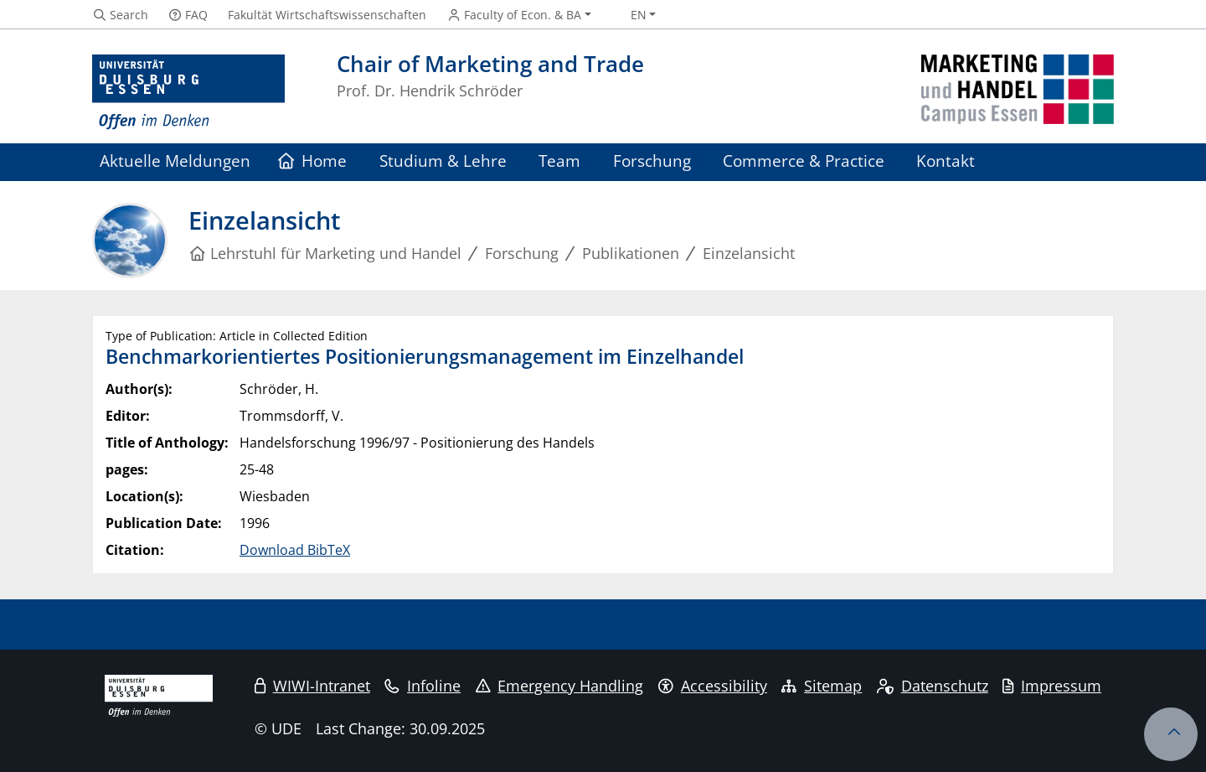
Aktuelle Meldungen (175, 160)
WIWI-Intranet (312, 686)
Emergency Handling (560, 686)
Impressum (1051, 686)
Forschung (652, 160)
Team (559, 160)
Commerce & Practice (803, 160)
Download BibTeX (295, 550)
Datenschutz (932, 686)
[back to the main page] (1017, 92)
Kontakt (945, 160)
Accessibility (712, 686)
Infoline (422, 686)
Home (313, 160)
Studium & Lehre (443, 160)
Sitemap (821, 686)
